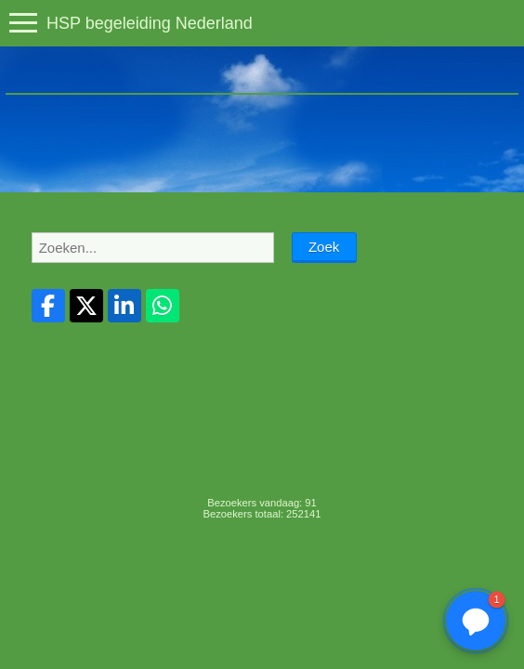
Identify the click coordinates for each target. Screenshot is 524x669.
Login (254, 571)
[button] (475, 620)
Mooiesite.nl (299, 571)
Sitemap (217, 571)
